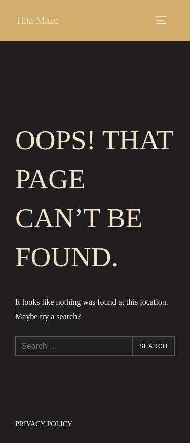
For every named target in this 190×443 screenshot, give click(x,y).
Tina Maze (36, 20)
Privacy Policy (43, 424)
